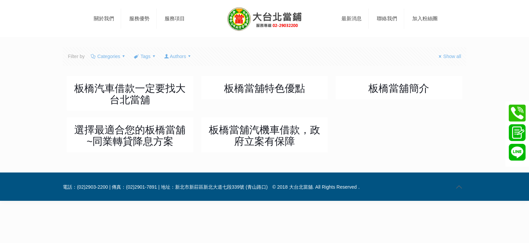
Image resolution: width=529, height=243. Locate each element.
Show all (449, 56)
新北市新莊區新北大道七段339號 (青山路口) (221, 187)
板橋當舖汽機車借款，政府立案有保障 (264, 135)
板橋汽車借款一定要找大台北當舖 (130, 94)
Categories (108, 56)
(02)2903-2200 (92, 187)
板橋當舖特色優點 (264, 88)
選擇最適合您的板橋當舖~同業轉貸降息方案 (130, 135)
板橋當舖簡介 (398, 88)
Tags (145, 56)
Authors (178, 56)
